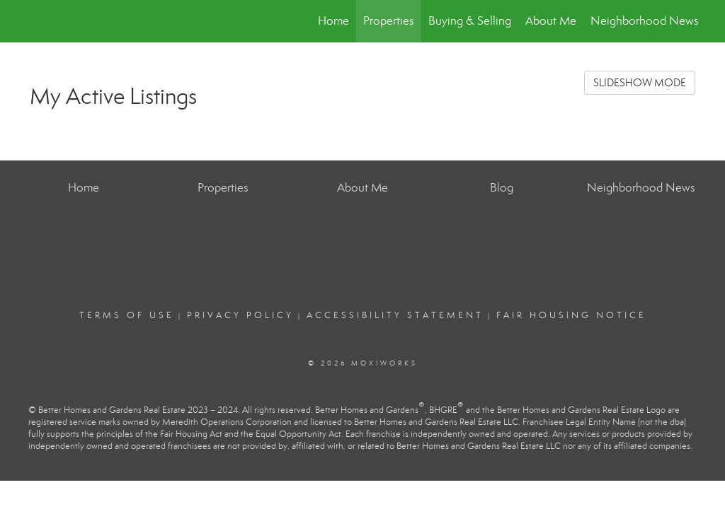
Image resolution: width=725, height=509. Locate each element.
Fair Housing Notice (571, 315)
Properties (388, 20)
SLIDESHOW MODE (639, 82)
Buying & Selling (469, 20)
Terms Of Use (126, 315)
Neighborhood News (644, 20)
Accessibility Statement (395, 315)
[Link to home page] (26, 21)
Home (333, 20)
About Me (550, 20)
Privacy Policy (240, 315)
